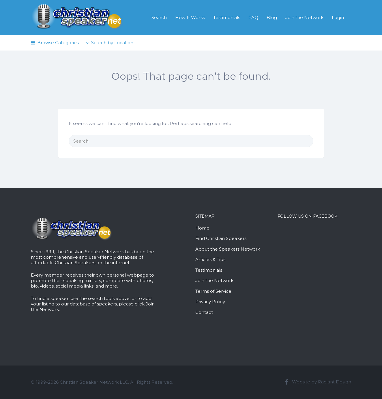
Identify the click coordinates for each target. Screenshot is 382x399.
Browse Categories (58, 42)
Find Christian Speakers (220, 238)
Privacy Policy (210, 301)
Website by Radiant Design (321, 382)
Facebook (286, 382)
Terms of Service (213, 291)
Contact (204, 312)
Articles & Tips (210, 259)
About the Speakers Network (227, 249)
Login (338, 17)
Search (159, 17)
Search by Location (112, 42)
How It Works (190, 17)
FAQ (253, 17)
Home (202, 228)
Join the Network (304, 17)
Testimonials (226, 17)
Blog (272, 17)
